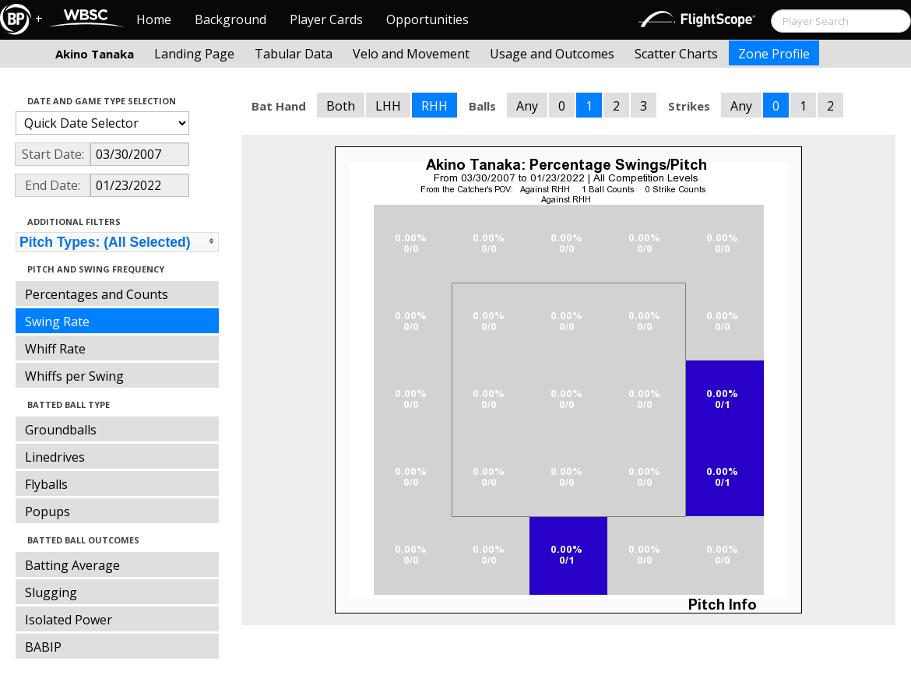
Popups (47, 511)
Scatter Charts (676, 53)
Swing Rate (57, 321)
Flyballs (46, 484)
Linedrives (55, 457)
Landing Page (194, 53)
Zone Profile (774, 53)
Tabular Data (293, 53)
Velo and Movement (411, 53)
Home (153, 19)
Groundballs (61, 429)
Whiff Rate (55, 348)
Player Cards (326, 19)
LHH (388, 105)
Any (527, 105)
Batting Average (72, 565)
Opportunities (427, 19)
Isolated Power (68, 619)
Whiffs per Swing (74, 376)
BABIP (43, 647)
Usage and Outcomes (552, 53)
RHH (434, 105)
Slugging (51, 592)
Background (230, 19)
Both (340, 105)
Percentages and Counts (96, 294)
